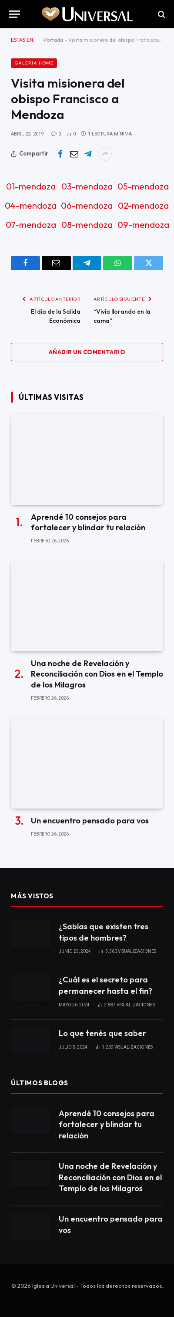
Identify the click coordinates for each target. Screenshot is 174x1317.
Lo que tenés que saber (102, 1033)
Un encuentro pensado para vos (90, 821)
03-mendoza (87, 186)
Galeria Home (34, 63)
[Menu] (14, 14)
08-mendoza (87, 224)
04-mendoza (31, 205)
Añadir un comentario (87, 352)
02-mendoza (143, 205)
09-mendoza (143, 224)
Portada (53, 40)
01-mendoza (31, 186)
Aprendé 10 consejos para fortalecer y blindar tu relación (88, 522)
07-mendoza (31, 224)
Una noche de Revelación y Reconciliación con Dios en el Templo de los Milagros (97, 674)
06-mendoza (87, 205)
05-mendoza (143, 186)
